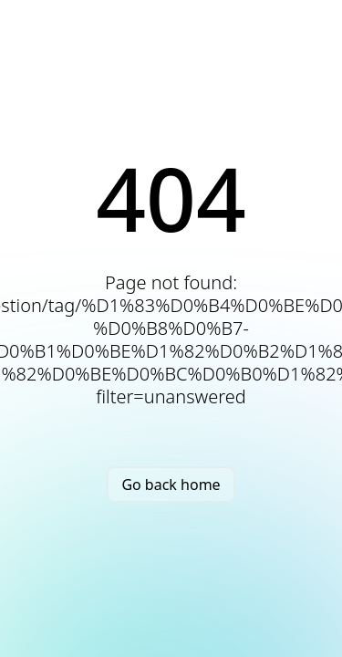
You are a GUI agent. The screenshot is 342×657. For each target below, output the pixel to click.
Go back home (170, 484)
